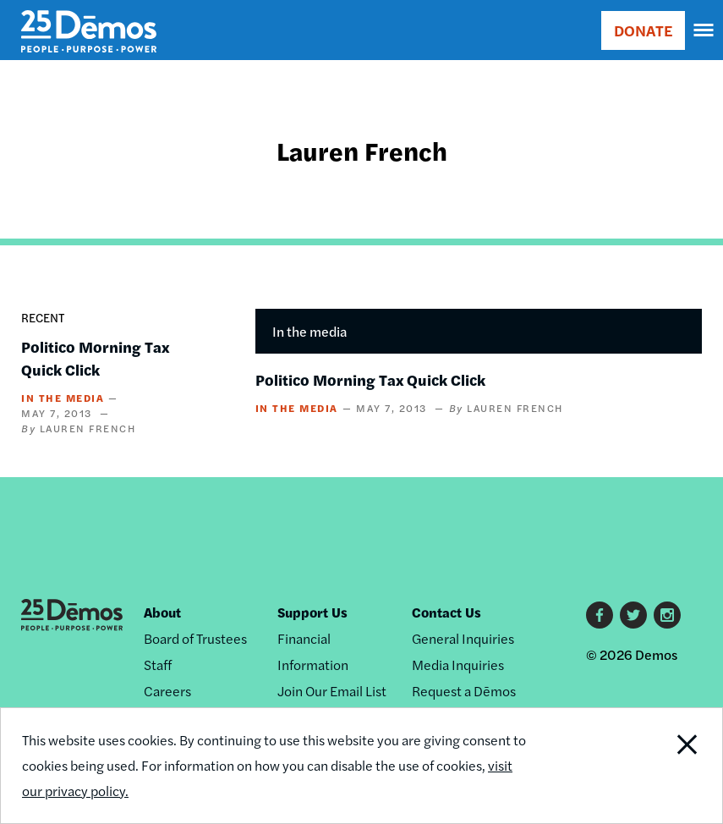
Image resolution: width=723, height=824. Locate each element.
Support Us (312, 612)
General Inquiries (463, 638)
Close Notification (653, 765)
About (162, 612)
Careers (167, 690)
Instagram (667, 615)
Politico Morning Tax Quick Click (370, 379)
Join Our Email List (331, 690)
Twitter (633, 615)
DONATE (643, 30)
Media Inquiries (458, 664)
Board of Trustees (195, 638)
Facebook (599, 615)
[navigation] (704, 30)
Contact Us (446, 612)
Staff (158, 664)
